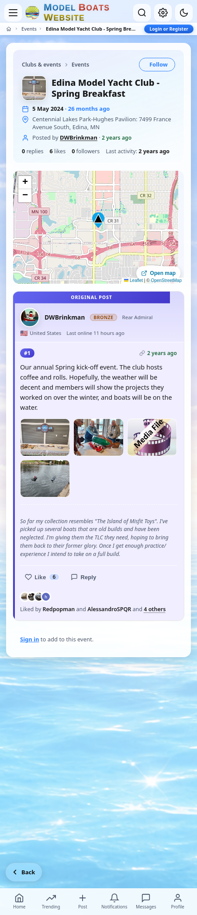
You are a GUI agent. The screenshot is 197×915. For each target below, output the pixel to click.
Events (29, 28)
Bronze (103, 317)
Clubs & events (41, 64)
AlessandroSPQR (109, 609)
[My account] (163, 12)
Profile (177, 901)
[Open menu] (13, 12)
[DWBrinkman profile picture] (29, 317)
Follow (158, 64)
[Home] (8, 29)
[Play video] (152, 437)
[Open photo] (45, 437)
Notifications (114, 901)
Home (19, 901)
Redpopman (59, 609)
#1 (27, 353)
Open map (158, 273)
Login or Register (168, 29)
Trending (51, 901)
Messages (146, 901)
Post (82, 901)
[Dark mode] (184, 12)
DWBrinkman (78, 137)
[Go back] (23, 872)
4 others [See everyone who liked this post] (155, 609)
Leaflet (133, 280)
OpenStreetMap (166, 280)
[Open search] (142, 12)
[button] (98, 220)
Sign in (29, 639)
